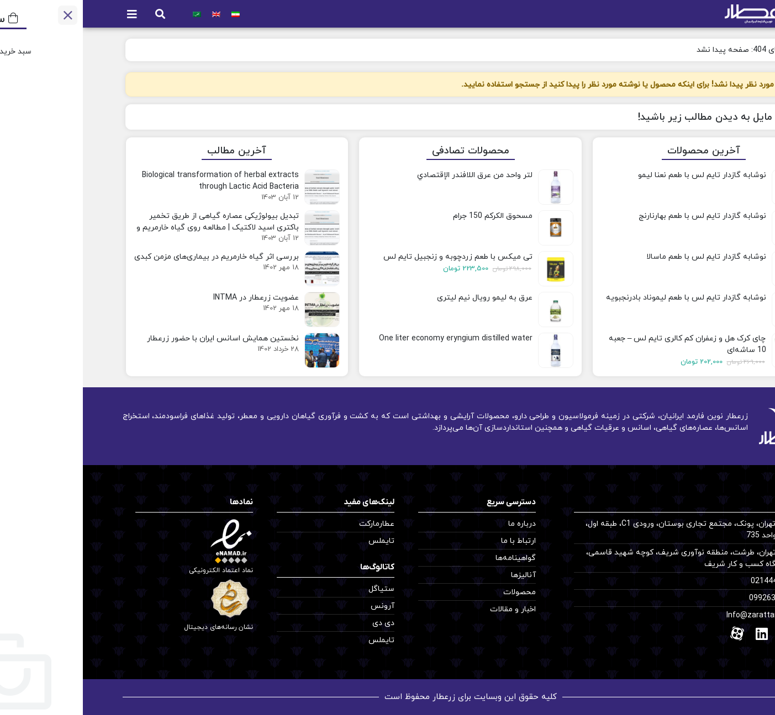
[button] (77, 14)
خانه (720, 50)
